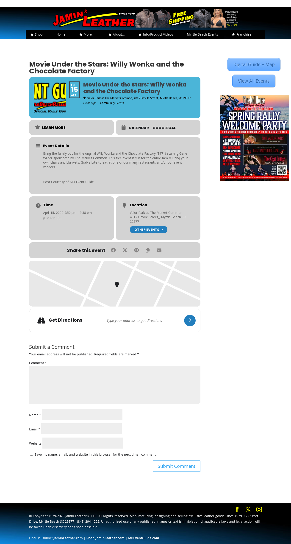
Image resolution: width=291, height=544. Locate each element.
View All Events (254, 81)
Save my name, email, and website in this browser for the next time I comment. (96, 454)
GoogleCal (164, 128)
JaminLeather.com (68, 538)
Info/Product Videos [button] (158, 34)
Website (35, 443)
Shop (39, 34)
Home (60, 34)
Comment (38, 363)
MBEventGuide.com (143, 538)
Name (35, 415)
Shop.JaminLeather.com (105, 538)
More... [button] (89, 34)
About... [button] (119, 34)
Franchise (243, 34)
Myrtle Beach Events (202, 34)
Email (34, 429)
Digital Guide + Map (254, 64)
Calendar (139, 128)
